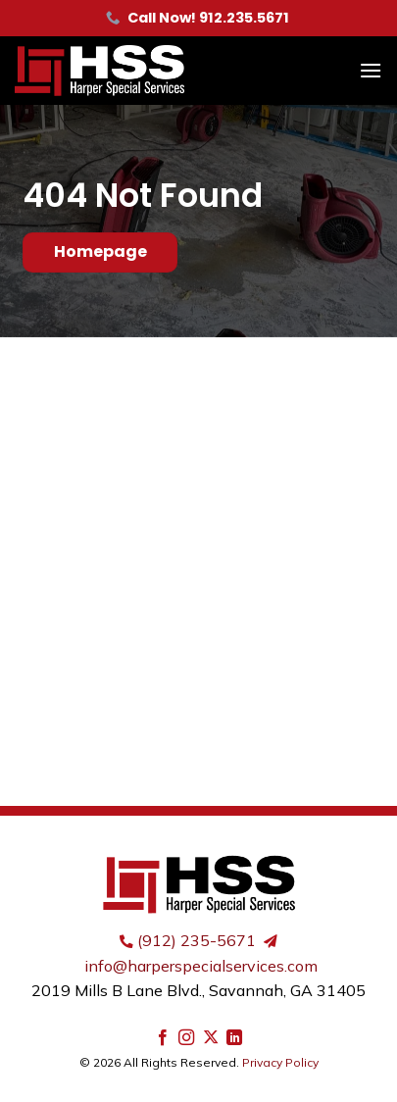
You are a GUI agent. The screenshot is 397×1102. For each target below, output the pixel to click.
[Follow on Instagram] (186, 1038)
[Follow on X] (211, 1038)
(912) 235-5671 (196, 940)
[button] (370, 70)
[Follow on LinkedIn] (234, 1038)
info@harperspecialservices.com (201, 966)
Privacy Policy (280, 1062)
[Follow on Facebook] (163, 1038)
